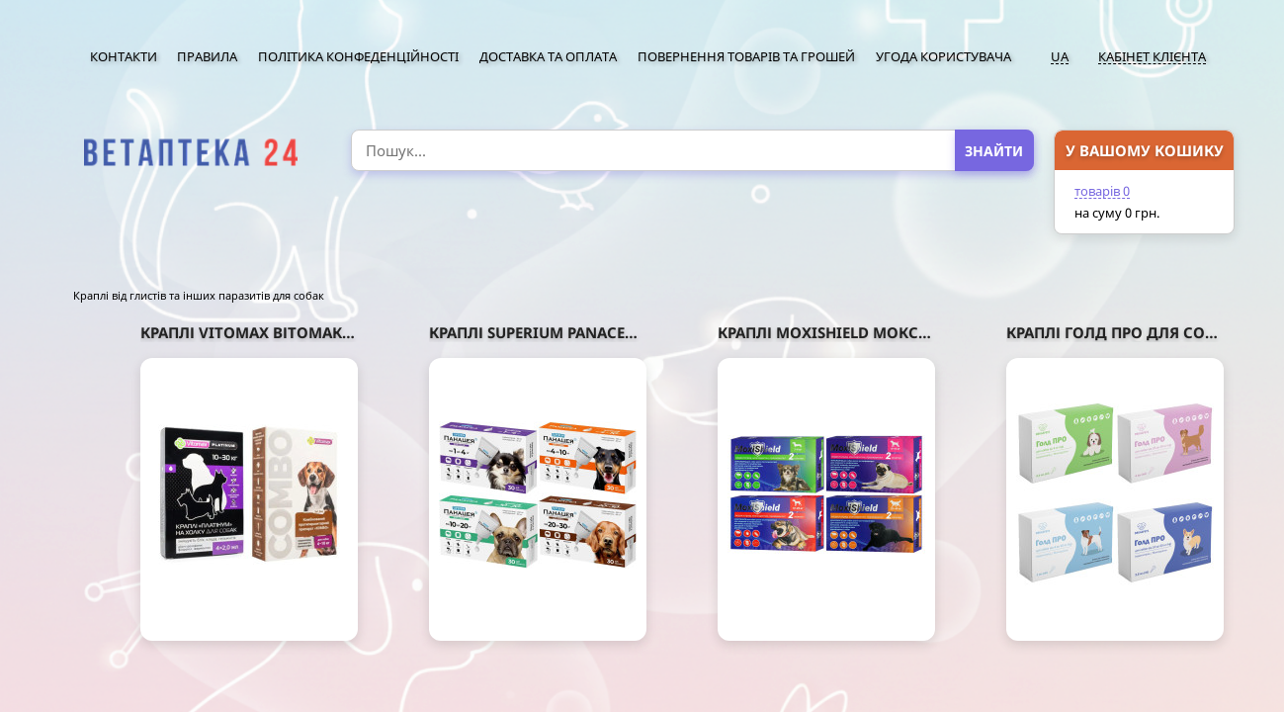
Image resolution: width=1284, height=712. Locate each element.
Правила (207, 56)
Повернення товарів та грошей (746, 56)
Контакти (123, 56)
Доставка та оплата (548, 56)
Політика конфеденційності (358, 56)
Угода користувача (943, 56)
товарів (1102, 191)
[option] (190, 152)
